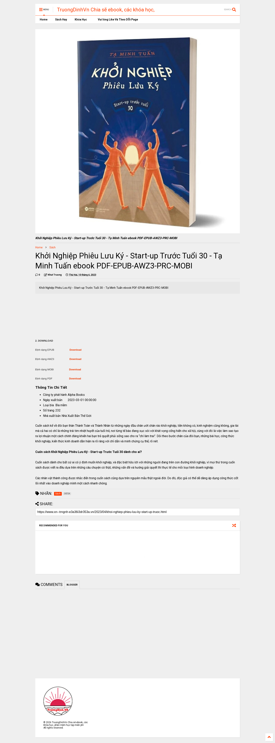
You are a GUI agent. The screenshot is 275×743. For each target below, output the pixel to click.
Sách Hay (61, 19)
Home (43, 19)
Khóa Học (81, 19)
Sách (52, 247)
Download (75, 349)
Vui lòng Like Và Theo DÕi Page (116, 19)
